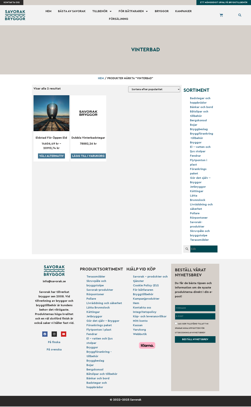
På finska (54, 342)
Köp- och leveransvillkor (150, 316)
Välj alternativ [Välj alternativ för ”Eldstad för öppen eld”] (51, 156)
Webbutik (140, 334)
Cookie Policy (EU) (146, 285)
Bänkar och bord (201, 107)
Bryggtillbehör (143, 294)
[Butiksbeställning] (154, 90)
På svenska (54, 349)
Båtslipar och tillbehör (101, 374)
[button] (240, 15)
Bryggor (162, 11)
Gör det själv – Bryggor (102, 321)
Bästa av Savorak (72, 11)
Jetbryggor (198, 187)
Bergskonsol (198, 120)
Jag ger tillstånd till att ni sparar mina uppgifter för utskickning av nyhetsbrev (191, 328)
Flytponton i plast (98, 330)
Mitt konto (140, 321)
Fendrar (195, 156)
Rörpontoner (199, 218)
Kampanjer (183, 11)
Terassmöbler (199, 240)
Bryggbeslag (199, 129)
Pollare (195, 213)
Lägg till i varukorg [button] (88, 156)
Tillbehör (102, 12)
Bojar (193, 125)
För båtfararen (133, 12)
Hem (48, 11)
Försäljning (118, 19)
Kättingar (196, 191)
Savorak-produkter (99, 290)
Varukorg (139, 330)
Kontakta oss (142, 308)
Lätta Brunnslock (98, 308)
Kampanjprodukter (146, 299)
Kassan (138, 325)
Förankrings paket (99, 325)
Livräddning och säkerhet (104, 303)
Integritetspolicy (144, 312)
